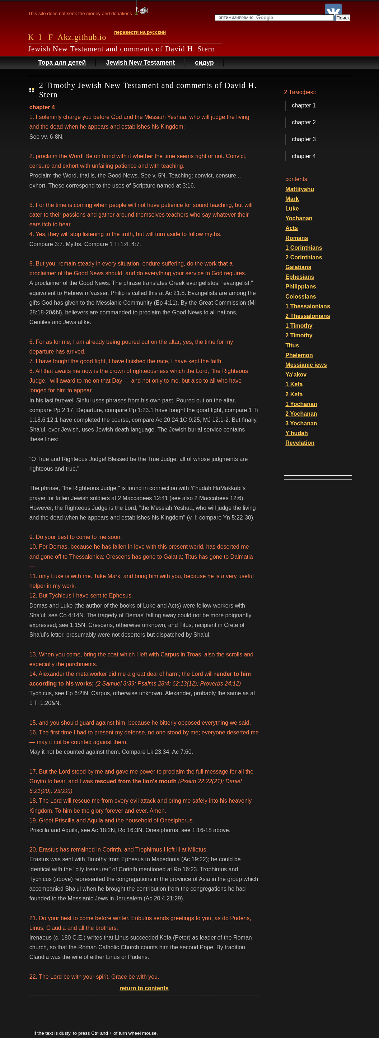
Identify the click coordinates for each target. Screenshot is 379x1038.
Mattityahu (299, 189)
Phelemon (299, 355)
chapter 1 (304, 105)
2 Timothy (298, 335)
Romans (296, 238)
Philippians (300, 286)
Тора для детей (62, 62)
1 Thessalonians (307, 306)
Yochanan (298, 218)
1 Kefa (294, 384)
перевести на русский (140, 32)
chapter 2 (304, 122)
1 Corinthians (303, 248)
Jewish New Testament (140, 62)
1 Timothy (298, 326)
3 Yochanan (301, 423)
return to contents (144, 988)
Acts (291, 228)
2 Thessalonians (307, 316)
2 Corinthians (303, 257)
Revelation (299, 443)
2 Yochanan (301, 414)
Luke (292, 209)
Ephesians (299, 277)
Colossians (300, 297)
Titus (292, 345)
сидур (204, 62)
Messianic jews (306, 365)
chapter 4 (304, 156)
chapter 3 (304, 139)
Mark (292, 199)
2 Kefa (294, 394)
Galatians (298, 267)
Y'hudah (296, 433)
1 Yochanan (301, 404)
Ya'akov (296, 375)
